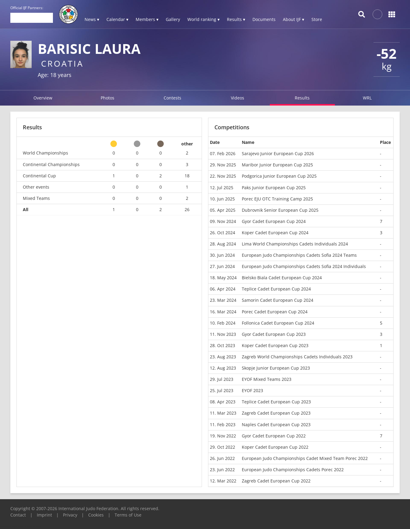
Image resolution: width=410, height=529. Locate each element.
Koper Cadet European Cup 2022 (275, 447)
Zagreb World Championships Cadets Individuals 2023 (297, 357)
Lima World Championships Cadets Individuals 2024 (295, 244)
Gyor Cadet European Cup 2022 (274, 436)
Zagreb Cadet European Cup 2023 (276, 413)
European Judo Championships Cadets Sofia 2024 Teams (299, 255)
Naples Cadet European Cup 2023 (276, 424)
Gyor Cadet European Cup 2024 (274, 221)
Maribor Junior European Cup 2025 (277, 165)
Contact (18, 515)
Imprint (44, 515)
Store (316, 19)
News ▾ (92, 19)
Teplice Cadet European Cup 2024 (276, 289)
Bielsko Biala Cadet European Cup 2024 (282, 277)
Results (302, 98)
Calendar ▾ (117, 19)
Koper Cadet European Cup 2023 (275, 345)
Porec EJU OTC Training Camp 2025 (277, 199)
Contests (172, 98)
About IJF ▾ (293, 19)
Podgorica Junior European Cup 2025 (279, 176)
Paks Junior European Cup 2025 (274, 187)
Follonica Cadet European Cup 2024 (278, 323)
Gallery (173, 19)
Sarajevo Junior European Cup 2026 (278, 153)
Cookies (96, 515)
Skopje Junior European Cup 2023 (276, 368)
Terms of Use (128, 515)
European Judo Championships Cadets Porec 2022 (293, 469)
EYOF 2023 (252, 390)
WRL (367, 98)
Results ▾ (236, 19)
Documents (264, 19)
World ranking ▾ (203, 19)
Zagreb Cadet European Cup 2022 (276, 481)
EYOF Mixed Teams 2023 (266, 379)
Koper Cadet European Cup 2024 (275, 232)
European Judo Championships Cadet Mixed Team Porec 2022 (305, 458)
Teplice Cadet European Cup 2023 (276, 402)
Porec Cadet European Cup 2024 (275, 312)
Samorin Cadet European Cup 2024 (277, 300)
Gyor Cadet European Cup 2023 (274, 334)
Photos (107, 98)
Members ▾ (147, 19)
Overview (42, 98)
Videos (237, 98)
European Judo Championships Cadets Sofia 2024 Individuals (304, 266)
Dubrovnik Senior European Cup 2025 (280, 210)
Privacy (70, 515)
